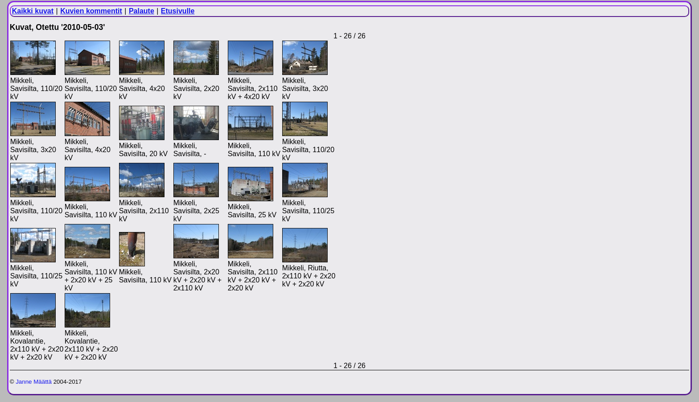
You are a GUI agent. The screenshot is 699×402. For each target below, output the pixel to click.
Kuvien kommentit (91, 11)
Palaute (141, 11)
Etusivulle (178, 11)
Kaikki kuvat (32, 11)
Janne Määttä (34, 381)
